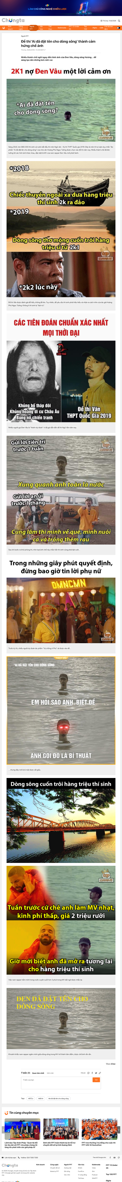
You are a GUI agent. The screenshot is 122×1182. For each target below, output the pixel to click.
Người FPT (31, 27)
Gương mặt (67, 1161)
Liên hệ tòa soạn (9, 1151)
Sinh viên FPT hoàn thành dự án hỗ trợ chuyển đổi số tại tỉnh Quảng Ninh (59, 1137)
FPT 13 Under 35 (74, 27)
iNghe (95, 28)
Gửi (96, 1080)
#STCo (30, 1092)
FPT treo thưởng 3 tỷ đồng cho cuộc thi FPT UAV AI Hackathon (98, 1137)
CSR (102, 28)
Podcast (94, 1168)
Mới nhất (50, 1073)
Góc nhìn (67, 1168)
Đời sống (67, 1165)
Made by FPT (54, 1165)
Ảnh (93, 1165)
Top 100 (85, 27)
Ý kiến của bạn (61, 1080)
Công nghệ (21, 27)
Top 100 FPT (111, 1168)
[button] (118, 1123)
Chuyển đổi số (55, 1161)
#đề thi (40, 1092)
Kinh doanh (10, 27)
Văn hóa (41, 27)
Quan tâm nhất (38, 1073)
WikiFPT (95, 1172)
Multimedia (62, 28)
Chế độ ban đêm (113, 27)
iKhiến (80, 1161)
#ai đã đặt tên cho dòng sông (58, 1092)
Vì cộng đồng (82, 1168)
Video (94, 1161)
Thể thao (50, 27)
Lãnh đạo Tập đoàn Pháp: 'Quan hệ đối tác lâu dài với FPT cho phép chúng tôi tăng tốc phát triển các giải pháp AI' (21, 1138)
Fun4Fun (81, 1165)
